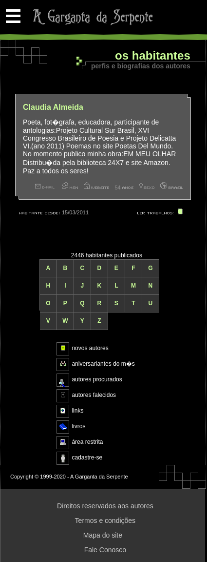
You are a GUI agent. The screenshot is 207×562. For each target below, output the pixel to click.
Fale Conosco (105, 550)
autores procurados (97, 379)
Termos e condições (105, 520)
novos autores (90, 348)
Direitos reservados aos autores (105, 506)
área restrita (87, 441)
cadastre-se (87, 457)
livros (78, 426)
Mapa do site (102, 535)
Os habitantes (152, 56)
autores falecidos (94, 395)
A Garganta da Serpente (91, 17)
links (77, 410)
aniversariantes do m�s (103, 363)
